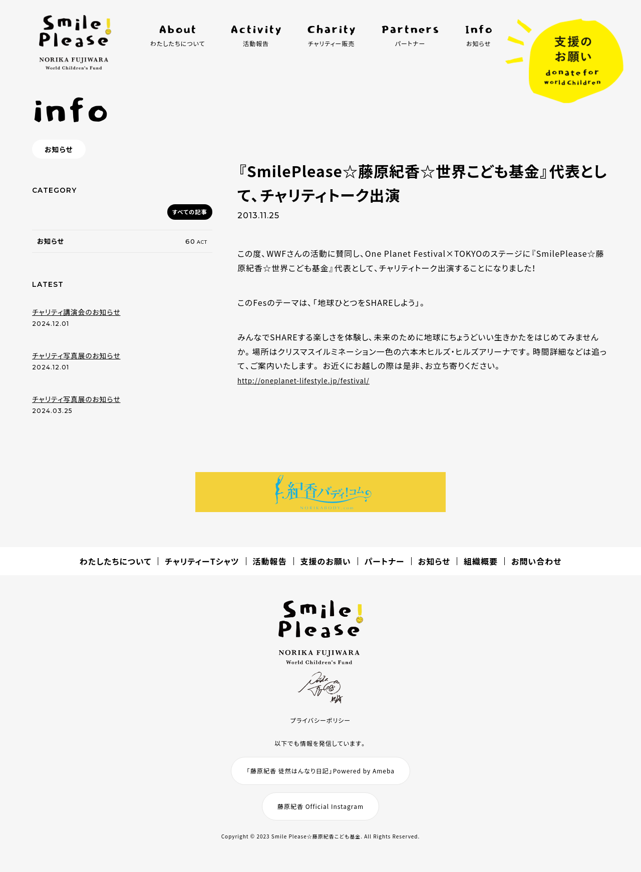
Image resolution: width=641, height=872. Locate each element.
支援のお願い (325, 567)
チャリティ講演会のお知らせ (76, 318)
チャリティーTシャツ (202, 567)
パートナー (385, 567)
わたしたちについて (116, 567)
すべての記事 (186, 212)
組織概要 (481, 567)
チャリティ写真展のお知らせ (76, 361)
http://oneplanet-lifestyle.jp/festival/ (315, 380)
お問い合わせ (536, 567)
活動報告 (270, 567)
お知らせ (434, 567)
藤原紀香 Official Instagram (320, 811)
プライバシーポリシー (320, 725)
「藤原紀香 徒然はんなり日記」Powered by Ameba (320, 776)
